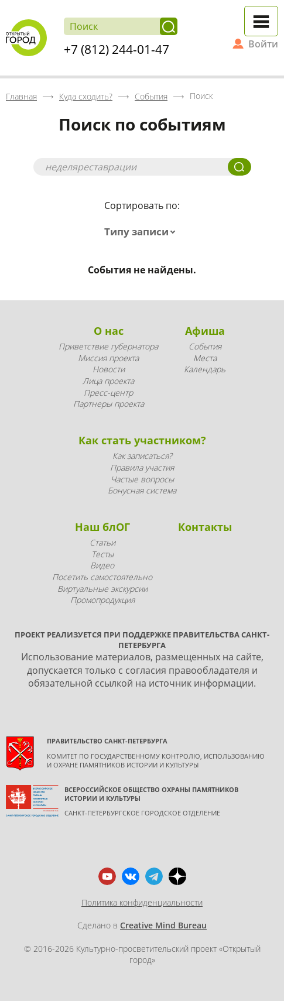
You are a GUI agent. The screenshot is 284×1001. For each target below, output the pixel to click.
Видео (102, 565)
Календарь (204, 369)
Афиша (205, 331)
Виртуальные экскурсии (102, 588)
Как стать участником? (142, 440)
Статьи (102, 542)
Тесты (102, 554)
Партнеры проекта (108, 403)
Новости (109, 369)
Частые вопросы (142, 479)
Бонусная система (142, 490)
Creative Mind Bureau (163, 925)
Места (205, 358)
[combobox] (142, 232)
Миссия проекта (108, 358)
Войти (263, 43)
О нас (109, 331)
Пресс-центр (108, 392)
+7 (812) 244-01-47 (116, 49)
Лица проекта (108, 380)
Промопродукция (102, 599)
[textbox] (142, 232)
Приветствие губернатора (108, 346)
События (205, 346)
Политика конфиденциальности (142, 902)
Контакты (205, 527)
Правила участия (142, 467)
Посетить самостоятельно (102, 576)
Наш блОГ (102, 527)
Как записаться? (142, 455)
